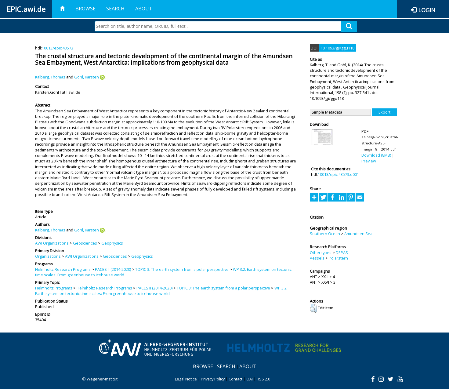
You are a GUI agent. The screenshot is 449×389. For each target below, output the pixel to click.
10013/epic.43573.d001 (338, 174)
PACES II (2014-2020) (113, 269)
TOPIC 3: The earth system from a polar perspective (182, 269)
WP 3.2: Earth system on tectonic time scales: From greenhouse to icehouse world (161, 290)
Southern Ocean (325, 233)
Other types (320, 252)
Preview (368, 161)
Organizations (48, 256)
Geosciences (85, 243)
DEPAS (342, 252)
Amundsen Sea (358, 233)
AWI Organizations (52, 243)
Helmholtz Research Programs (63, 269)
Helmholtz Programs (53, 288)
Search (115, 8)
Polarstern (338, 258)
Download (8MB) (376, 155)
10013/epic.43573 (57, 48)
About (143, 8)
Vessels (317, 258)
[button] (313, 308)
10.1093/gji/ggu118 (337, 48)
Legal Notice (186, 379)
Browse (85, 8)
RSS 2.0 (263, 379)
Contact (235, 379)
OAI (249, 379)
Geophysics (112, 243)
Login (426, 10)
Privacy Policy (213, 379)
